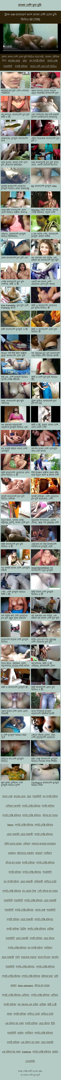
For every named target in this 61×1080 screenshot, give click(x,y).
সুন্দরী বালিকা (21, 66)
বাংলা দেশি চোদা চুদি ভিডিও (43, 66)
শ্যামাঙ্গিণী (7, 66)
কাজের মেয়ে (14, 60)
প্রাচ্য (25, 60)
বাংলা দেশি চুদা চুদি (29, 5)
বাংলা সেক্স (52, 60)
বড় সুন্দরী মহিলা (37, 60)
